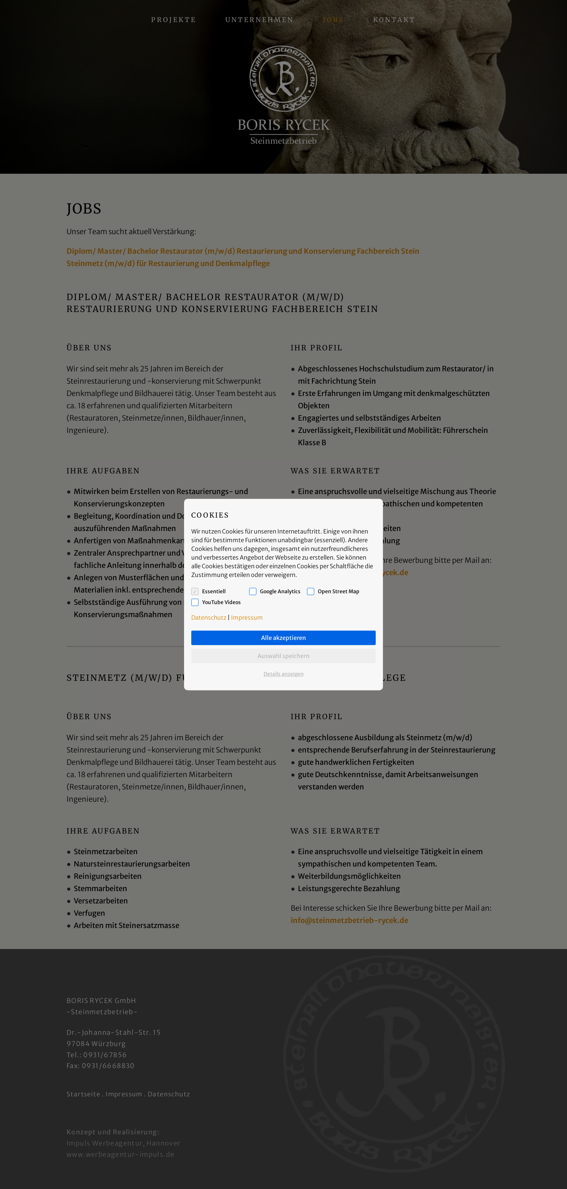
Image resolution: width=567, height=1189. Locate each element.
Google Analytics (280, 591)
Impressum (247, 617)
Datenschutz (208, 617)
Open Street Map (338, 591)
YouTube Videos (221, 602)
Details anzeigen (284, 674)
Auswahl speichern (283, 655)
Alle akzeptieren (283, 637)
